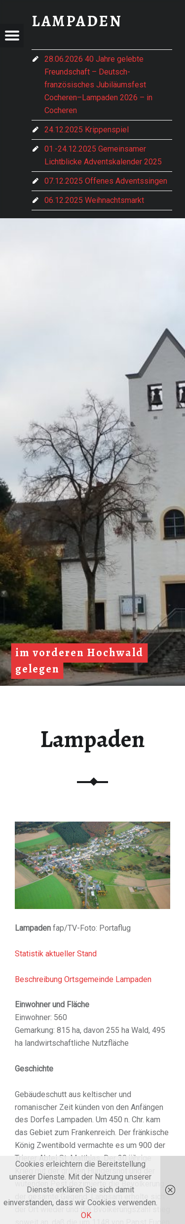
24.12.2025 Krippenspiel (86, 129)
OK (86, 1215)
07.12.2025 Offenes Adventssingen (105, 181)
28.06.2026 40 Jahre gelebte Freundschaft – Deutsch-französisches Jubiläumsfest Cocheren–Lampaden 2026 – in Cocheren (98, 84)
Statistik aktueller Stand (56, 953)
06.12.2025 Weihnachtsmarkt (94, 200)
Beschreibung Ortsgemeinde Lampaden (83, 979)
